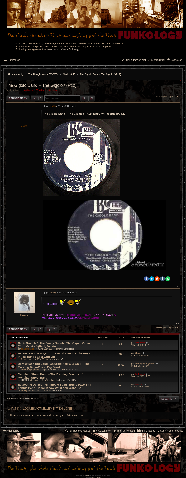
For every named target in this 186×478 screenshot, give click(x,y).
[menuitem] (174, 60)
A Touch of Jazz (71, 370)
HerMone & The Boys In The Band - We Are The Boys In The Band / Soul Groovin (54, 355)
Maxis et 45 (58, 359)
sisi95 (24, 126)
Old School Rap (67, 349)
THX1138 (25, 380)
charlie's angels (28, 349)
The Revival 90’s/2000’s (65, 380)
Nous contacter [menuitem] (101, 430)
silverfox (52, 90)
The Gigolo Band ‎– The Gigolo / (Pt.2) (100, 74)
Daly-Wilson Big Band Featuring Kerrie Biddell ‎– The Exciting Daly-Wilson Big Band (53, 365)
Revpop (24, 359)
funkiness (28, 90)
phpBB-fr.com (96, 477)
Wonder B (41, 90)
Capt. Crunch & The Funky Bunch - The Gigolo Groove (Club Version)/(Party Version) (55, 344)
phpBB (87, 475)
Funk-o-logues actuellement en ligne (41, 408)
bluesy (24, 315)
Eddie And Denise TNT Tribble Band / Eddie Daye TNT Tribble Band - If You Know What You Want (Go (54, 386)
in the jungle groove (30, 370)
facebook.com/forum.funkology (63, 49)
